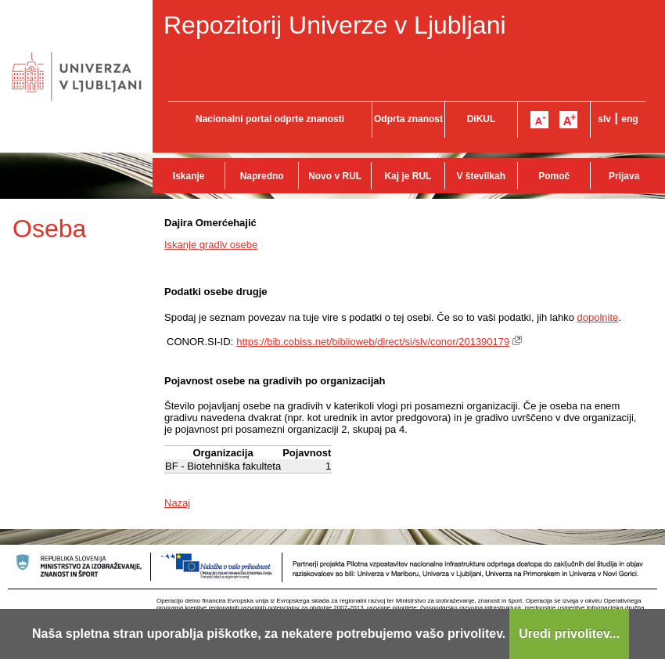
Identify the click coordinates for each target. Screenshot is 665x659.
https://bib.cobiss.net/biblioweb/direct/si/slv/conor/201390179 (372, 342)
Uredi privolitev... (569, 633)
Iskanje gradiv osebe (210, 244)
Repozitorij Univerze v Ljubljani (335, 25)
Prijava (624, 176)
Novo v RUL (334, 176)
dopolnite (598, 317)
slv (604, 118)
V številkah (480, 176)
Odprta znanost (408, 118)
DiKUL (481, 118)
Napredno (262, 176)
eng (629, 118)
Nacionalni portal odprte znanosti (270, 118)
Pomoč (554, 176)
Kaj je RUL (407, 176)
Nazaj (177, 503)
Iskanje (189, 176)
